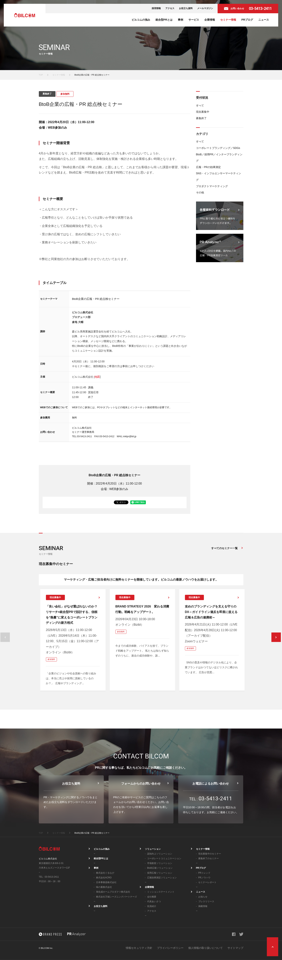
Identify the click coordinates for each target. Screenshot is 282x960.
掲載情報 (202, 906)
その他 (200, 192)
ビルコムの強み (141, 19)
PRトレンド (204, 873)
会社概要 (151, 896)
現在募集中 (202, 111)
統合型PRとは (163, 19)
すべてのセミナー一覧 (224, 548)
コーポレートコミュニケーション (164, 858)
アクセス (169, 8)
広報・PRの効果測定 (208, 167)
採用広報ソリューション (159, 873)
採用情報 (156, 8)
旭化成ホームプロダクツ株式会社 (113, 891)
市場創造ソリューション (159, 863)
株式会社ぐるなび (105, 873)
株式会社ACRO (104, 877)
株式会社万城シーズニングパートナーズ (116, 896)
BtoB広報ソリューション (160, 868)
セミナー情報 (228, 19)
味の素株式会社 (104, 887)
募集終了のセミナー (208, 858)
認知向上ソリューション (159, 853)
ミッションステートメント (160, 891)
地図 (97, 376)
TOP (41, 75)
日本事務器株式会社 (106, 882)
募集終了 (201, 118)
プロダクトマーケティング (212, 186)
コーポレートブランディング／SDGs (218, 147)
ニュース (263, 19)
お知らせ (202, 896)
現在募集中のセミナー (209, 853)
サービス (193, 19)
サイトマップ (235, 947)
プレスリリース (206, 901)
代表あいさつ (154, 901)
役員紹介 (151, 906)
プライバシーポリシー (170, 947)
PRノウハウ (204, 877)
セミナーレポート (207, 882)
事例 (180, 19)
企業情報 (209, 19)
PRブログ (247, 19)
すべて (200, 105)
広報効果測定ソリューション (162, 877)
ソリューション (153, 849)
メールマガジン (205, 8)
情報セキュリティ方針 (139, 947)
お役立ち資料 (186, 8)
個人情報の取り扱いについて (205, 947)
